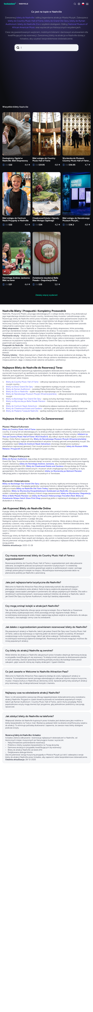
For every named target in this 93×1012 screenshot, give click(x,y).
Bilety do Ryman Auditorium (18, 389)
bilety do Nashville (25, 17)
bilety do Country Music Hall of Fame (25, 21)
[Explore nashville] (23, 3)
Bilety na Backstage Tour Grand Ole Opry (23, 399)
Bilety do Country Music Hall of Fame (22, 382)
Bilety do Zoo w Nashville (17, 391)
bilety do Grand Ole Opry (56, 21)
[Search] (75, 4)
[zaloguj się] (79, 4)
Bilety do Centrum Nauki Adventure (21, 406)
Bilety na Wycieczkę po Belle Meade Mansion (25, 401)
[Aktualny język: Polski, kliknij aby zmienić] (83, 4)
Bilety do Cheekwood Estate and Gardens (24, 408)
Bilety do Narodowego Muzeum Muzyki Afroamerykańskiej (31, 394)
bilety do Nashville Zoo (29, 24)
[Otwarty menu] (87, 4)
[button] (46, 47)
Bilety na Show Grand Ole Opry (19, 387)
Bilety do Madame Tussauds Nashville (22, 411)
